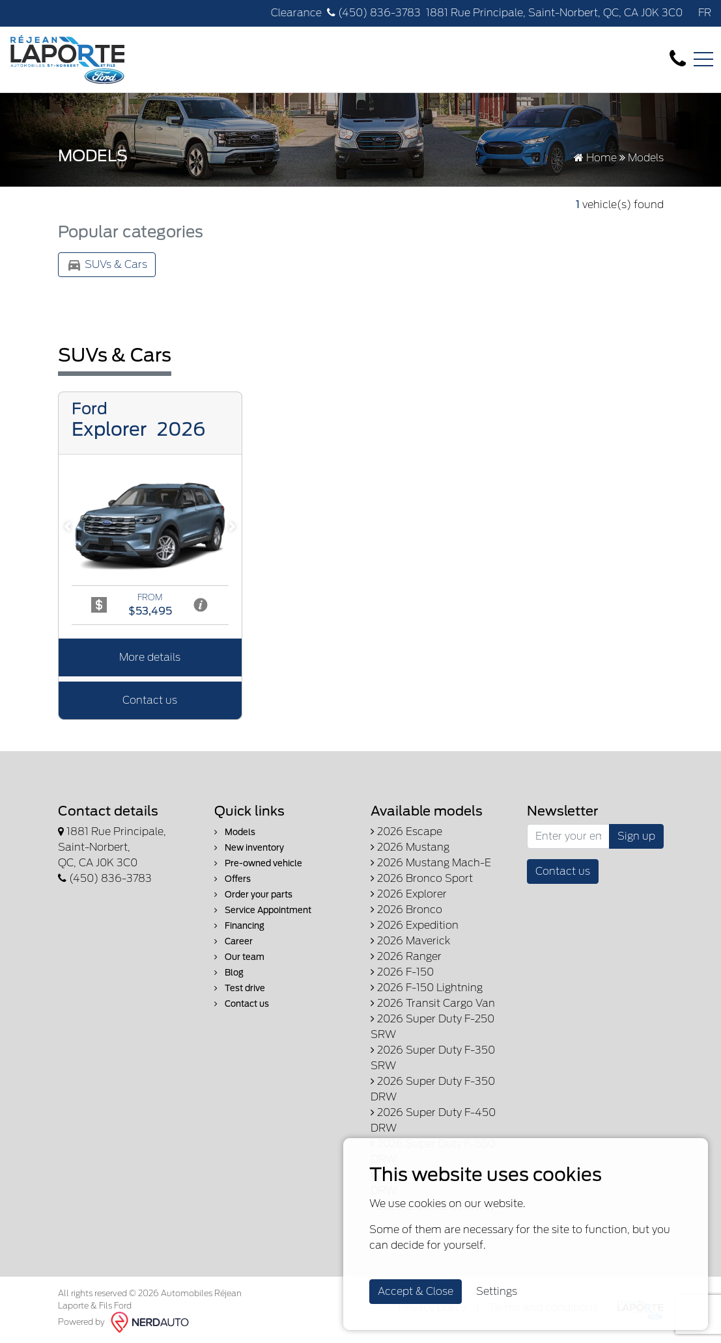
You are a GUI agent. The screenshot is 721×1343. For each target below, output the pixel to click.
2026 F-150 (402, 972)
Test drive (239, 988)
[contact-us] (678, 59)
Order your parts (253, 894)
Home (595, 158)
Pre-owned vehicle (258, 863)
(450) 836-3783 (374, 13)
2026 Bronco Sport (422, 878)
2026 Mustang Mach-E (431, 863)
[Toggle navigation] (703, 59)
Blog (229, 972)
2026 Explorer (409, 894)
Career (233, 941)
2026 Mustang (410, 847)
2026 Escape (406, 831)
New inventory (249, 848)
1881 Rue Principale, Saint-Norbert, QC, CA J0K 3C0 (554, 13)
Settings (496, 1291)
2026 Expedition (415, 925)
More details (149, 657)
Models (234, 832)
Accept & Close (415, 1291)
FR (704, 13)
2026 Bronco (406, 909)
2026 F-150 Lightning (427, 987)
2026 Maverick (410, 941)
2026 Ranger (406, 956)
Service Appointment (262, 910)
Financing (239, 926)
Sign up (636, 836)
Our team (239, 957)
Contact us (149, 700)
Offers (232, 879)
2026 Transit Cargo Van (433, 1003)
